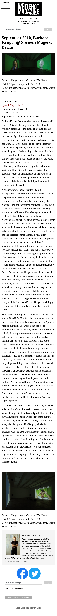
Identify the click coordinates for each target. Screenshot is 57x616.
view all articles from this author (15, 562)
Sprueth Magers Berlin (13, 105)
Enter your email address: (15, 589)
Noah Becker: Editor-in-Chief (28, 608)
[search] (23, 29)
